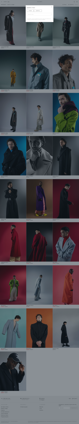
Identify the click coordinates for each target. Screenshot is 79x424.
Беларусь (38, 10)
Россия (30, 10)
